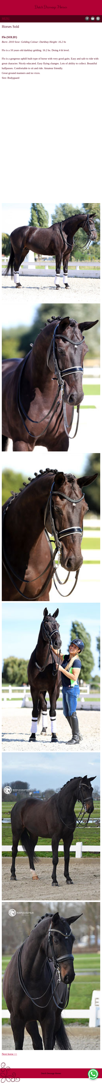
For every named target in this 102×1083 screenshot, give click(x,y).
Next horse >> (9, 1054)
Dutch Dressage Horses (51, 1073)
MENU (6, 18)
